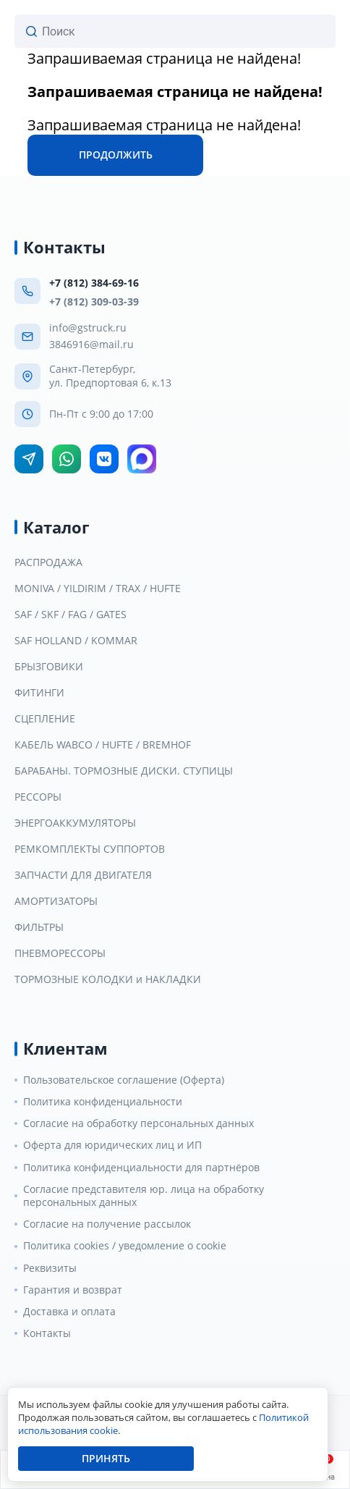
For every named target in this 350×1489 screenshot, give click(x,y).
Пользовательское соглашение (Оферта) (123, 1080)
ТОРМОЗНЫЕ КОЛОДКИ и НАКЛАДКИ (107, 979)
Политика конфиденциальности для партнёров (141, 1167)
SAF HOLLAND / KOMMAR (75, 640)
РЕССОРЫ (37, 796)
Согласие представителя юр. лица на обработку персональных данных (143, 1196)
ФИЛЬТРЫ (39, 927)
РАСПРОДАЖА (48, 562)
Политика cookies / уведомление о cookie (124, 1245)
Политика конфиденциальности (102, 1101)
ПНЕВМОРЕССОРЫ (60, 953)
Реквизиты (50, 1268)
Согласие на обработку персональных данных (138, 1123)
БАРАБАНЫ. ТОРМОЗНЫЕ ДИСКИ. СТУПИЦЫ (123, 770)
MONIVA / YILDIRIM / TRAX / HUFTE (97, 588)
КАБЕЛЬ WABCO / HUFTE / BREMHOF (102, 744)
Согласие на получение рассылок (107, 1224)
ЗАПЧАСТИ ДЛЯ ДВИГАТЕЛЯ (83, 875)
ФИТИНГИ (39, 692)
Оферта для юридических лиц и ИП (112, 1145)
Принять (106, 1458)
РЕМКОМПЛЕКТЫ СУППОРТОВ (89, 849)
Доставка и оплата (69, 1311)
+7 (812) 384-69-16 (94, 283)
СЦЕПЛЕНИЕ (44, 718)
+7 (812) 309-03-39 (94, 301)
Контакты (47, 1333)
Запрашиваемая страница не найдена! (164, 58)
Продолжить (116, 154)
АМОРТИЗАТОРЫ (56, 901)
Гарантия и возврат (72, 1289)
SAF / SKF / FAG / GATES (70, 614)
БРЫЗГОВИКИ (48, 666)
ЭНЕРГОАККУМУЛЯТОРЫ (75, 823)
